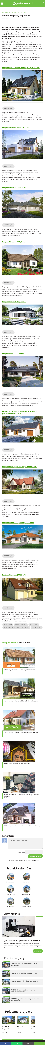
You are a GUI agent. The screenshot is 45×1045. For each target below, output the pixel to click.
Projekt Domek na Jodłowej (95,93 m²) (18, 523)
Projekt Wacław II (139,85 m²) (14, 188)
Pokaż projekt (8, 108)
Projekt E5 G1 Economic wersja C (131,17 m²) (21, 68)
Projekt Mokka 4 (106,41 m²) (14, 242)
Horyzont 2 (5, 1029)
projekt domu (34, 625)
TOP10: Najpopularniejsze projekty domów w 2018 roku (23, 991)
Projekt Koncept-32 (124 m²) (14, 302)
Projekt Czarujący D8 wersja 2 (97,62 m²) (19, 467)
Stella (32, 1029)
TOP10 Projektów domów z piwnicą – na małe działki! (25, 1000)
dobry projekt (8, 625)
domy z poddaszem (21, 625)
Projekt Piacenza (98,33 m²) (14, 575)
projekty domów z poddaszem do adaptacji (16, 627)
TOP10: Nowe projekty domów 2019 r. (24, 973)
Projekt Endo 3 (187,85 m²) (13, 353)
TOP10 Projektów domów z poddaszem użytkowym (24, 964)
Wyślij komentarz (35, 856)
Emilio (18, 1029)
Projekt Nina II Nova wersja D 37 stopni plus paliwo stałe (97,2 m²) (20, 412)
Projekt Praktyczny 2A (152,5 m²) (16, 127)
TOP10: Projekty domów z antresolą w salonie (24, 982)
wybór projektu (36, 627)
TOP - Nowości (22, 12)
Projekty (14, 12)
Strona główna (6, 12)
